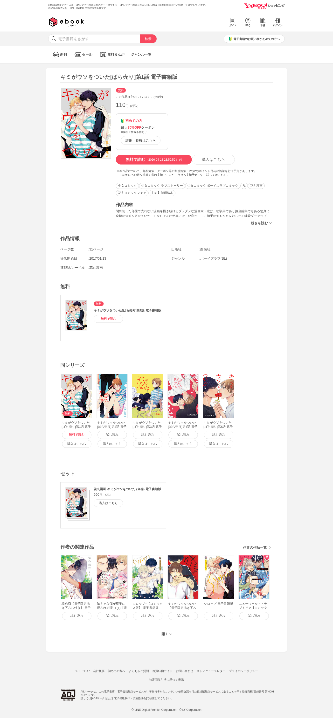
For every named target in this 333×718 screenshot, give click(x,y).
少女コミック (127, 185)
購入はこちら (213, 160)
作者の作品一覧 (255, 547)
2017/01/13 (97, 258)
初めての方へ (116, 671)
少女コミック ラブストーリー (162, 185)
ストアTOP (82, 671)
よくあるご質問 (139, 671)
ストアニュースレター (211, 671)
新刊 (59, 54)
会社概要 (99, 671)
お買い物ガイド (162, 671)
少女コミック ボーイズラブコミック (212, 185)
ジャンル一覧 (141, 54)
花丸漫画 (256, 185)
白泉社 (205, 249)
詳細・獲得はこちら (140, 140)
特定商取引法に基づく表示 (166, 679)
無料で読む (154, 160)
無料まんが (111, 54)
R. (244, 185)
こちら (222, 175)
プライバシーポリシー (243, 671)
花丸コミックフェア (132, 193)
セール (83, 54)
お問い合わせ (184, 671)
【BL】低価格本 (162, 193)
